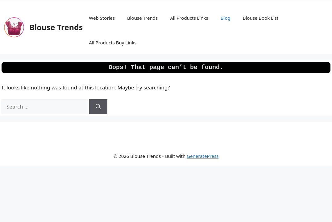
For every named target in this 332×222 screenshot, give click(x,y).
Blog (225, 18)
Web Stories (102, 18)
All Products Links (189, 18)
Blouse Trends (56, 27)
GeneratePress (202, 156)
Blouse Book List (261, 18)
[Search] (98, 106)
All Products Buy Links (112, 42)
